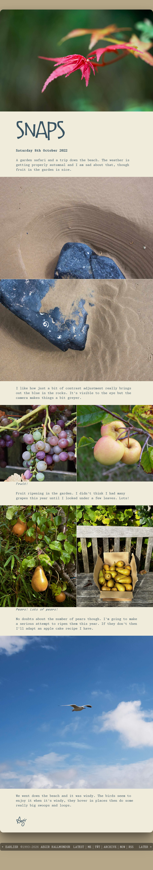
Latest (78, 847)
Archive (110, 847)
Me (89, 847)
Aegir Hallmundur (55, 847)
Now (122, 847)
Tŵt (97, 847)
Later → (145, 847)
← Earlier (10, 847)
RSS (131, 847)
